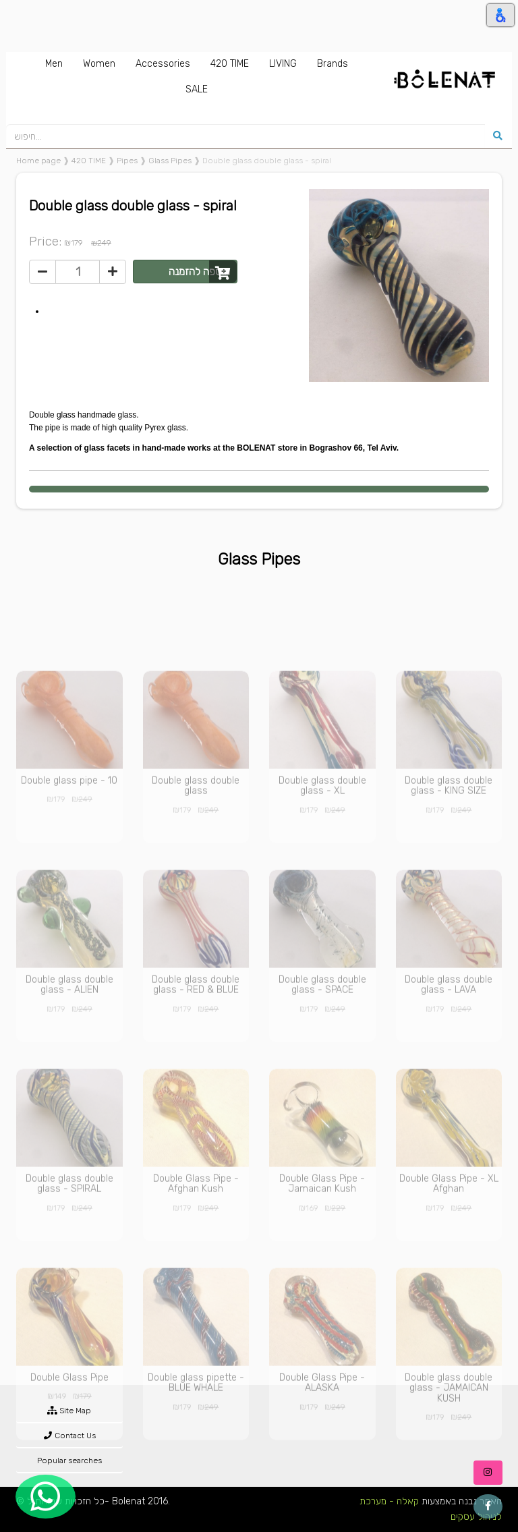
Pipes (127, 160)
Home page (38, 160)
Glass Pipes (170, 160)
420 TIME (88, 160)
